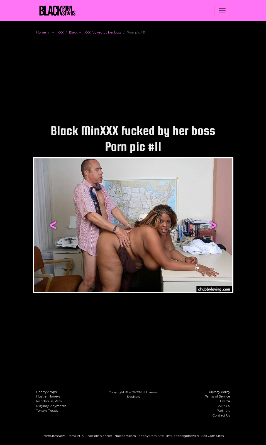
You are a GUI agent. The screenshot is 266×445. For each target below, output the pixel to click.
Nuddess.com (125, 436)
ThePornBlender (99, 436)
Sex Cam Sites (212, 436)
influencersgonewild (182, 436)
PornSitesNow (54, 436)
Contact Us (221, 415)
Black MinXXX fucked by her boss (95, 32)
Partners (223, 411)
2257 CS (224, 406)
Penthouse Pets (49, 401)
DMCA (225, 401)
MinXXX (58, 32)
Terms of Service (217, 396)
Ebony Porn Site (151, 436)
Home (41, 32)
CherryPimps (46, 392)
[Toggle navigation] (222, 10)
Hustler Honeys (48, 396)
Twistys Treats (47, 411)
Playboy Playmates (51, 406)
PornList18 (75, 436)
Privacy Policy (219, 392)
